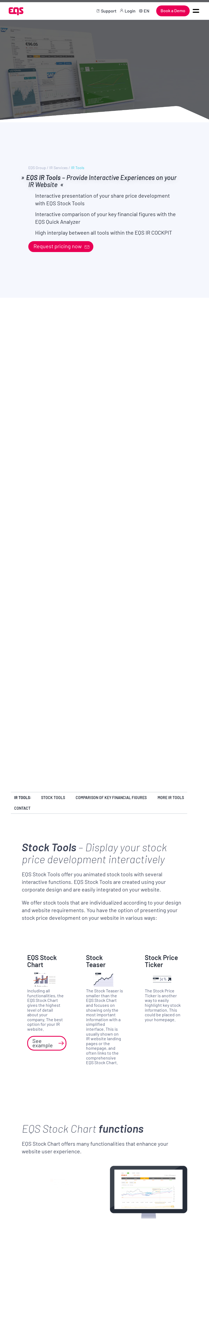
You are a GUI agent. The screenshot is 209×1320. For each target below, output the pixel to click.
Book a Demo (173, 10)
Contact (22, 808)
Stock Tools (53, 797)
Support (108, 10)
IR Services (58, 168)
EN (146, 10)
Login (130, 10)
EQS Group (37, 168)
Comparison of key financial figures (111, 797)
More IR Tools (171, 797)
